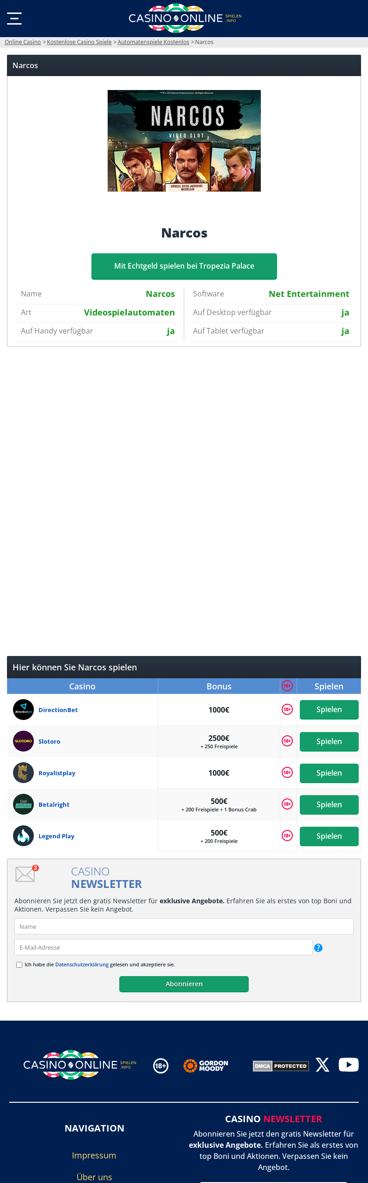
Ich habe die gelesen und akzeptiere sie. (100, 964)
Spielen (329, 710)
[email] (163, 947)
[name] (184, 926)
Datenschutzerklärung (82, 964)
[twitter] (322, 1066)
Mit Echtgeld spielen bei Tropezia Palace (184, 266)
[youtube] (349, 1066)
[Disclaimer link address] (212, 1066)
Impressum (94, 1155)
